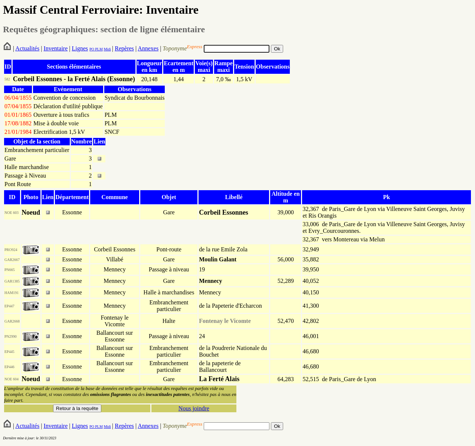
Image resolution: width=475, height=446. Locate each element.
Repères (124, 48)
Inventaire (55, 48)
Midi (107, 49)
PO (91, 49)
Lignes (80, 48)
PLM (98, 49)
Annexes (148, 48)
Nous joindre (193, 408)
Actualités (27, 48)
